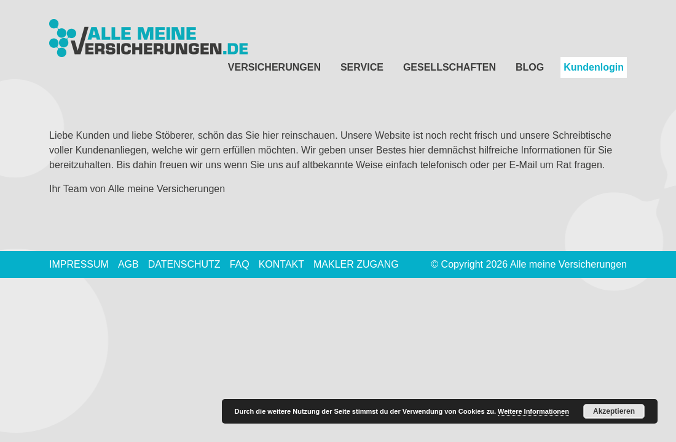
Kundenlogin (594, 67)
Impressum (79, 264)
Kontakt (281, 264)
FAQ (240, 264)
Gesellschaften (449, 67)
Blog (530, 67)
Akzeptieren (614, 411)
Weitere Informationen (533, 411)
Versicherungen (274, 67)
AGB (128, 264)
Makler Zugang (356, 264)
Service (361, 67)
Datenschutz (184, 264)
